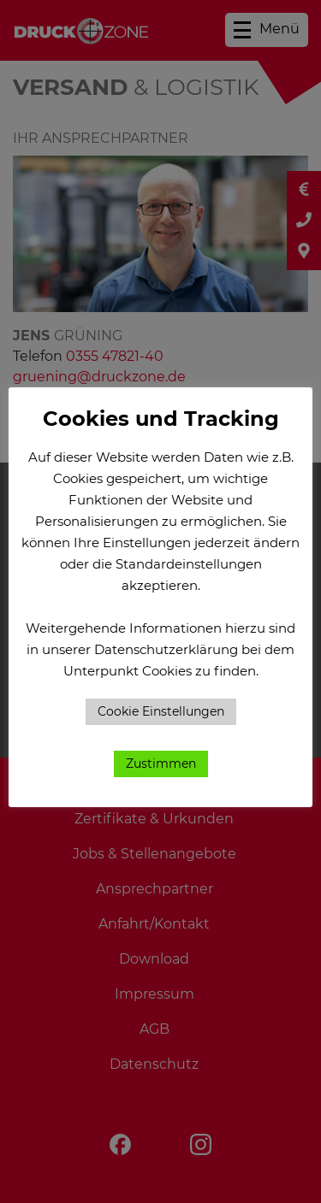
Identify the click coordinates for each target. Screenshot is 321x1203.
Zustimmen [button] (161, 763)
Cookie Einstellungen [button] (161, 711)
